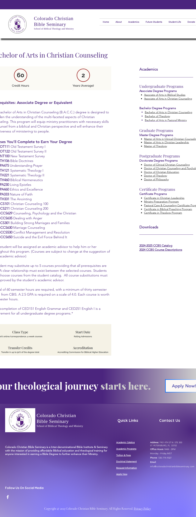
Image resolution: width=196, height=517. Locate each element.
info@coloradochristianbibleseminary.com (172, 466)
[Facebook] (7, 497)
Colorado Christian (53, 18)
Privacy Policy (142, 509)
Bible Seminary (50, 24)
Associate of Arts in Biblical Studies (164, 95)
